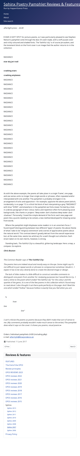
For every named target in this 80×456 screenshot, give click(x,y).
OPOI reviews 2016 (14, 398)
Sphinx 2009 (11, 421)
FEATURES (10, 361)
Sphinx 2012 (11, 411)
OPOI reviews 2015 (14, 401)
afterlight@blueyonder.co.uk (22, 337)
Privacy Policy (11, 434)
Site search (8, 21)
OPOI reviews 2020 (14, 383)
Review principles (13, 368)
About (6, 17)
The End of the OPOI (14, 365)
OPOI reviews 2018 (14, 390)
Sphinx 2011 (11, 414)
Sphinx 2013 (11, 408)
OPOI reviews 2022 (14, 376)
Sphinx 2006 (11, 430)
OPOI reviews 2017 (14, 394)
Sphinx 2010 (11, 418)
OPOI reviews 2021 (14, 379)
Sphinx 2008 (11, 424)
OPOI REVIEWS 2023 (14, 372)
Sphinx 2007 (11, 427)
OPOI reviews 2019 (14, 387)
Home (6, 14)
